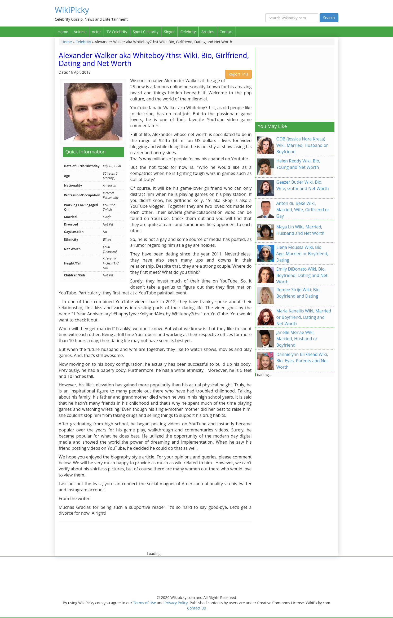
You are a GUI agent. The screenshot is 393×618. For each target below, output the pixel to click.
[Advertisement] (155, 539)
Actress (80, 31)
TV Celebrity (117, 31)
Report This (238, 74)
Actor (96, 31)
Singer (169, 31)
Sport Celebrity (145, 31)
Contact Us (196, 608)
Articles (207, 31)
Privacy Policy (176, 602)
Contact (226, 31)
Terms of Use (144, 602)
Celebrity (188, 31)
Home (63, 31)
